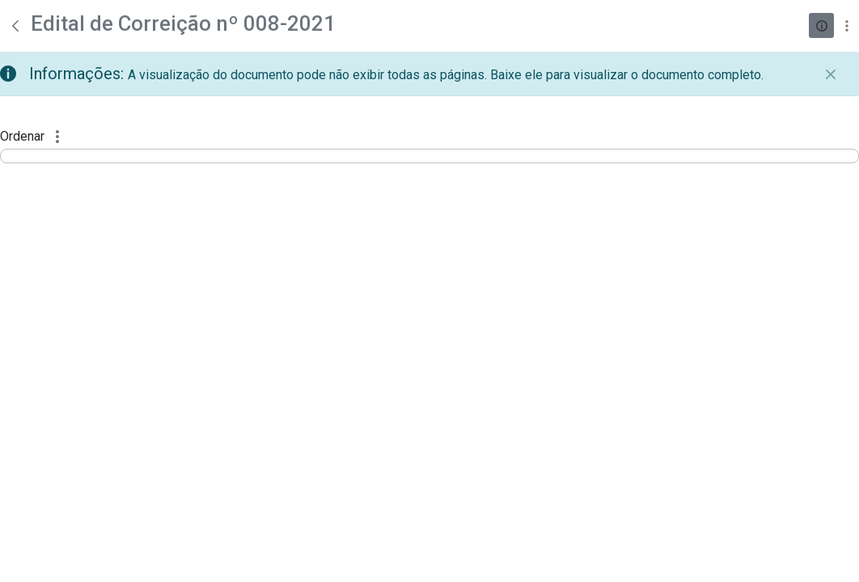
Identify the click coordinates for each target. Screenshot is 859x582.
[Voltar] (15, 26)
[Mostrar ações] (846, 25)
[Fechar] (831, 74)
